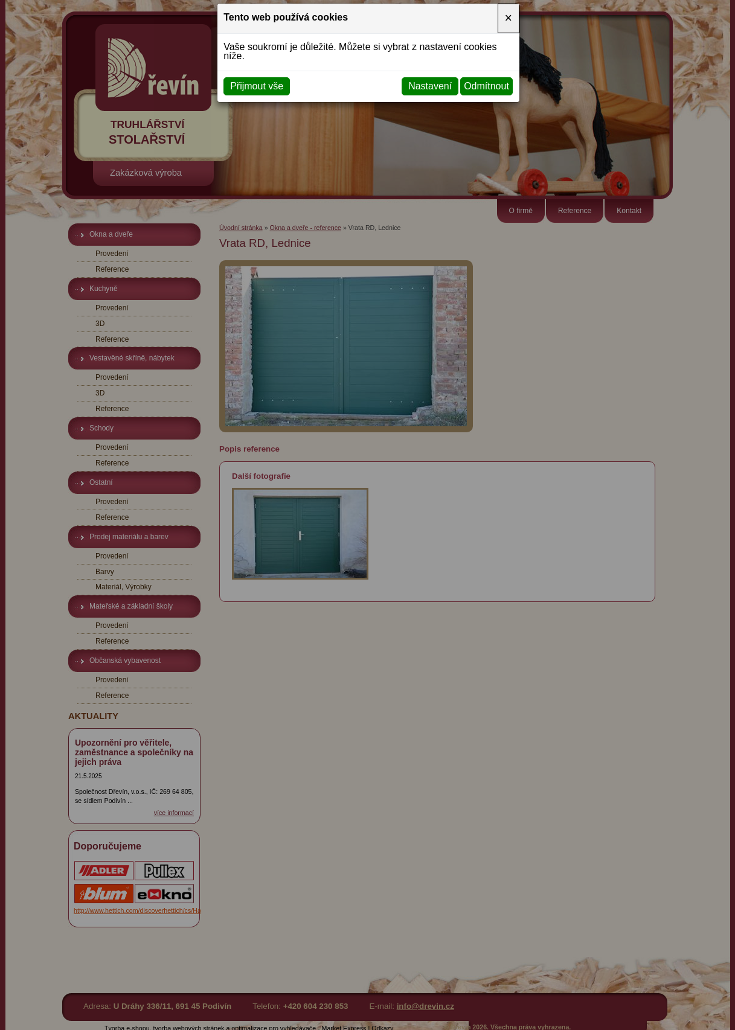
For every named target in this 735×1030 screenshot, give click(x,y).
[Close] (508, 18)
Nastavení (430, 86)
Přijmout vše (256, 86)
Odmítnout (486, 86)
